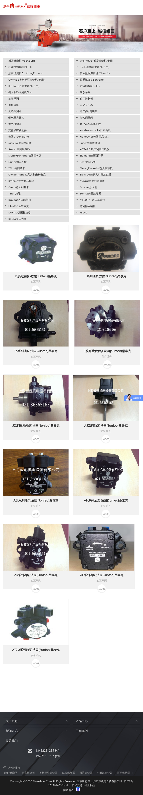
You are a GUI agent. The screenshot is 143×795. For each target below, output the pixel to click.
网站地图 (68, 790)
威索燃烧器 (68, 774)
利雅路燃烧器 (105, 774)
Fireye (83, 212)
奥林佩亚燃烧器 (48, 774)
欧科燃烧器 (10, 774)
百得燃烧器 (123, 774)
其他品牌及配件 (17, 130)
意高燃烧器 (28, 774)
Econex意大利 (88, 187)
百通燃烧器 (86, 774)
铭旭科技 (90, 785)
